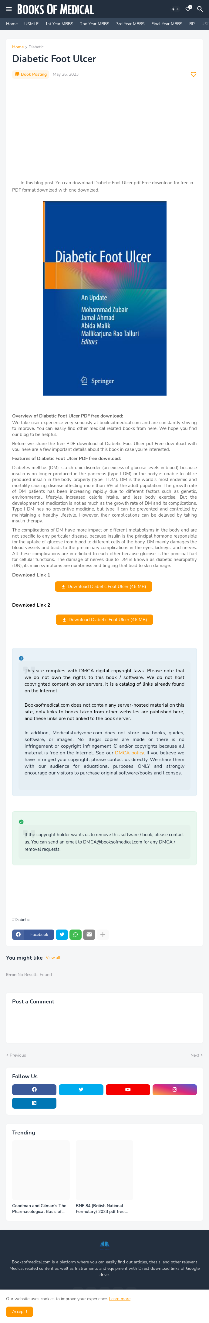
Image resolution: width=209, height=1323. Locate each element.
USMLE (31, 24)
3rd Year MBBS (130, 24)
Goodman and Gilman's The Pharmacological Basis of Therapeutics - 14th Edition (39, 1209)
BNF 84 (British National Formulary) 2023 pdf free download (100, 1209)
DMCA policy (129, 753)
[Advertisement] (104, 128)
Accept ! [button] (19, 1311)
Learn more (119, 1299)
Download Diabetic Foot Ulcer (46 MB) (107, 587)
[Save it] (193, 74)
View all (53, 958)
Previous (18, 1055)
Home (12, 24)
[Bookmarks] (188, 9)
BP (192, 24)
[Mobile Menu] (9, 9)
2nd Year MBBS (95, 24)
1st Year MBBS (59, 24)
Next (194, 1055)
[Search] (201, 9)
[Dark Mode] (175, 9)
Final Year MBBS (167, 24)
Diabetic (36, 47)
